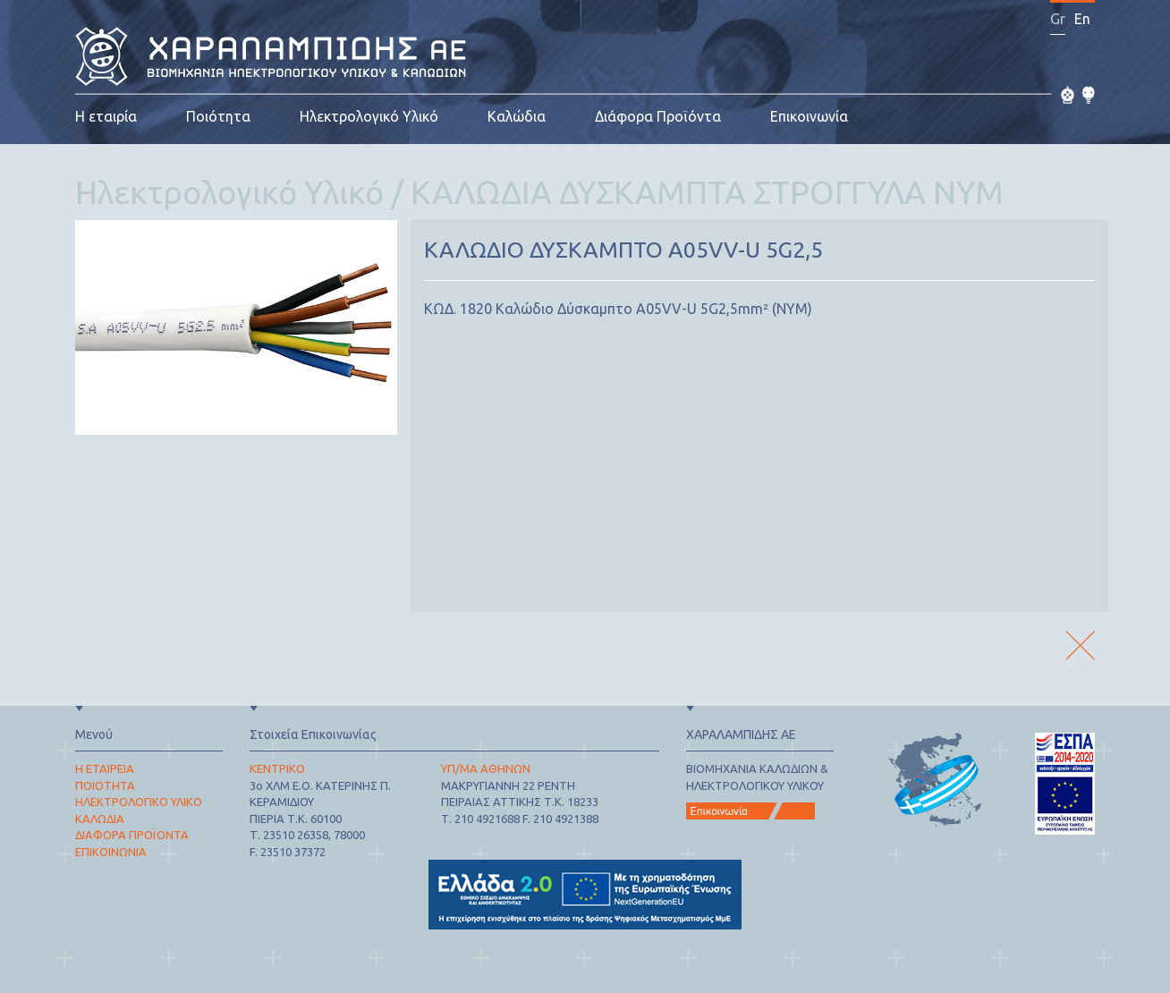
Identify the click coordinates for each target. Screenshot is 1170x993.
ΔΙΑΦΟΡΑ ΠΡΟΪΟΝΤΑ (132, 834)
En (1082, 19)
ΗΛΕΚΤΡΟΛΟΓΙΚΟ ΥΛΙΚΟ (138, 801)
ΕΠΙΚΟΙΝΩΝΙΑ (111, 851)
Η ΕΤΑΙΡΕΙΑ (104, 768)
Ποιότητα (218, 116)
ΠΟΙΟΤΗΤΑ (105, 785)
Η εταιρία (106, 116)
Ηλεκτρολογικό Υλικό (369, 116)
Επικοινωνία (809, 116)
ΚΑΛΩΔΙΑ (99, 818)
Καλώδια (517, 116)
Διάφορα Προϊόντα (658, 116)
